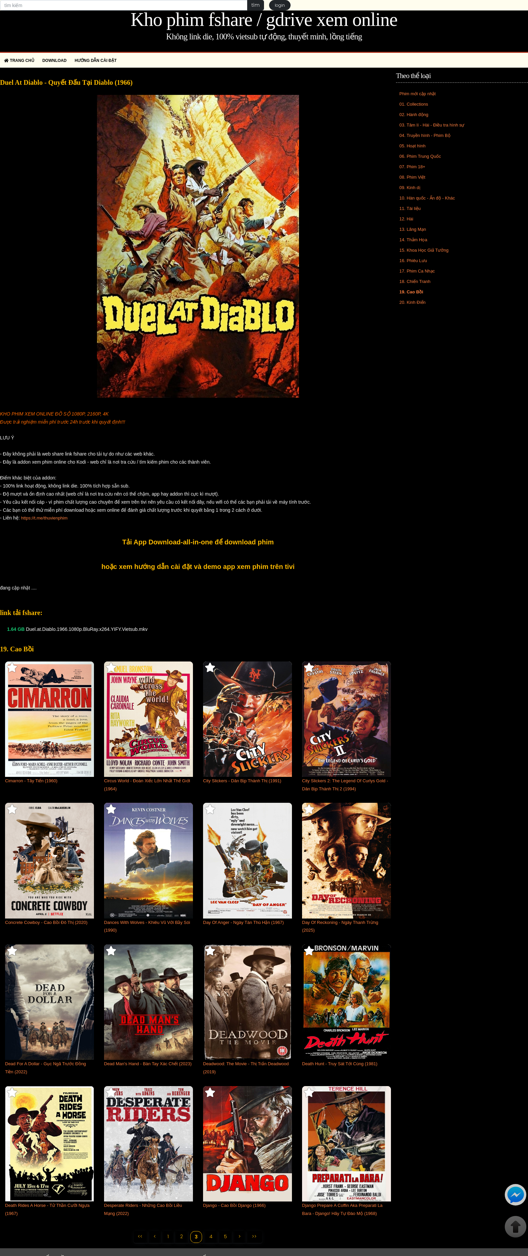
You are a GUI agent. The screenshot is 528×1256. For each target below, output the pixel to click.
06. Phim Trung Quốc (420, 156)
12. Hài (406, 218)
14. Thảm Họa (413, 239)
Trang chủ (19, 60)
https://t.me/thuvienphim (44, 518)
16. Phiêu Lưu (413, 260)
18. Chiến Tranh (414, 281)
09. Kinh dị (409, 187)
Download (54, 60)
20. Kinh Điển (412, 302)
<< (139, 1236)
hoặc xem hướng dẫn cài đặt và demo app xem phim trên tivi (198, 566)
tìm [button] (255, 5)
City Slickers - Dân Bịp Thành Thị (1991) (242, 780)
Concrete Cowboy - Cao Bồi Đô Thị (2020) (46, 922)
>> (254, 1236)
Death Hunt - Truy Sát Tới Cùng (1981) (339, 1063)
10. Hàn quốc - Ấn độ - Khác (427, 198)
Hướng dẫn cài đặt (96, 60)
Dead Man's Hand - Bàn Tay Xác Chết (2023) (148, 1063)
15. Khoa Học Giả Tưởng (424, 250)
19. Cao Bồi (411, 291)
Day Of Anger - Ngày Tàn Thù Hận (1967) (243, 922)
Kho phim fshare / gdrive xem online (264, 19)
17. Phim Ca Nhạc (417, 271)
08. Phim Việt (412, 177)
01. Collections (413, 104)
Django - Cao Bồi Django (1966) (234, 1205)
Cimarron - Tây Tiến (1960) (31, 780)
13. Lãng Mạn (412, 229)
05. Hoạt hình (412, 145)
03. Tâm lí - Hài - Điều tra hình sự (432, 125)
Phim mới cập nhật (417, 93)
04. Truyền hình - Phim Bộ (425, 135)
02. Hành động (413, 114)
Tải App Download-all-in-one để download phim (198, 542)
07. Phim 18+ (412, 166)
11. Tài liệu (410, 208)
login (280, 5)
